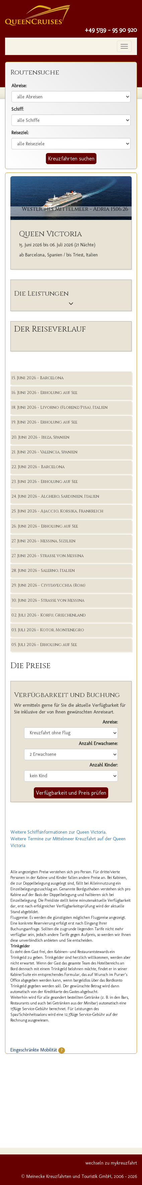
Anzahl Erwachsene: (98, 743)
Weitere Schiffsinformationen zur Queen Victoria (57, 832)
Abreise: (19, 86)
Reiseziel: (20, 133)
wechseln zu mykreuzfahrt (111, 1163)
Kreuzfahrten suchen (71, 158)
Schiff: (17, 109)
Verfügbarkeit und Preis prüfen (71, 793)
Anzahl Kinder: (103, 765)
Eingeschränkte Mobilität (37, 1050)
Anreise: (110, 722)
